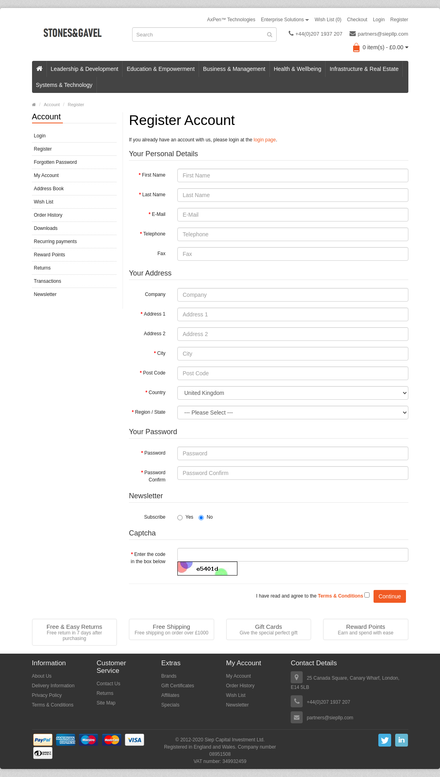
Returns (42, 268)
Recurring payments (55, 241)
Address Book (49, 188)
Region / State (150, 412)
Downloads (46, 228)
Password (155, 453)
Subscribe (154, 517)
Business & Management (234, 69)
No (206, 517)
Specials (170, 705)
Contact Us (108, 683)
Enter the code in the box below (148, 558)
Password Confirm (155, 476)
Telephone (154, 234)
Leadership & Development (85, 69)
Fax (161, 253)
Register (399, 19)
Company (155, 294)
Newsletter (45, 294)
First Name (154, 175)
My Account (46, 175)
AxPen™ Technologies (231, 19)
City (161, 353)
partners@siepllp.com (379, 33)
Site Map (105, 703)
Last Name (153, 194)
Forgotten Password (55, 162)
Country (157, 392)
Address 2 (154, 333)
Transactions (47, 281)
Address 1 (154, 314)
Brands (169, 676)
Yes (185, 517)
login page (265, 140)
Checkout (357, 19)
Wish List (44, 202)
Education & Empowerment (161, 69)
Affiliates (170, 695)
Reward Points (49, 255)
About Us (42, 676)
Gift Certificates (177, 685)
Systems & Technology (64, 85)
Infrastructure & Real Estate (363, 69)
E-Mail (158, 214)
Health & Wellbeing (297, 69)
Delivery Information (53, 685)
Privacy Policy (47, 695)
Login (378, 19)
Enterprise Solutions (285, 19)
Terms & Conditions (53, 705)
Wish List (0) (328, 19)
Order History (48, 215)
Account (52, 104)
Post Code (154, 373)
